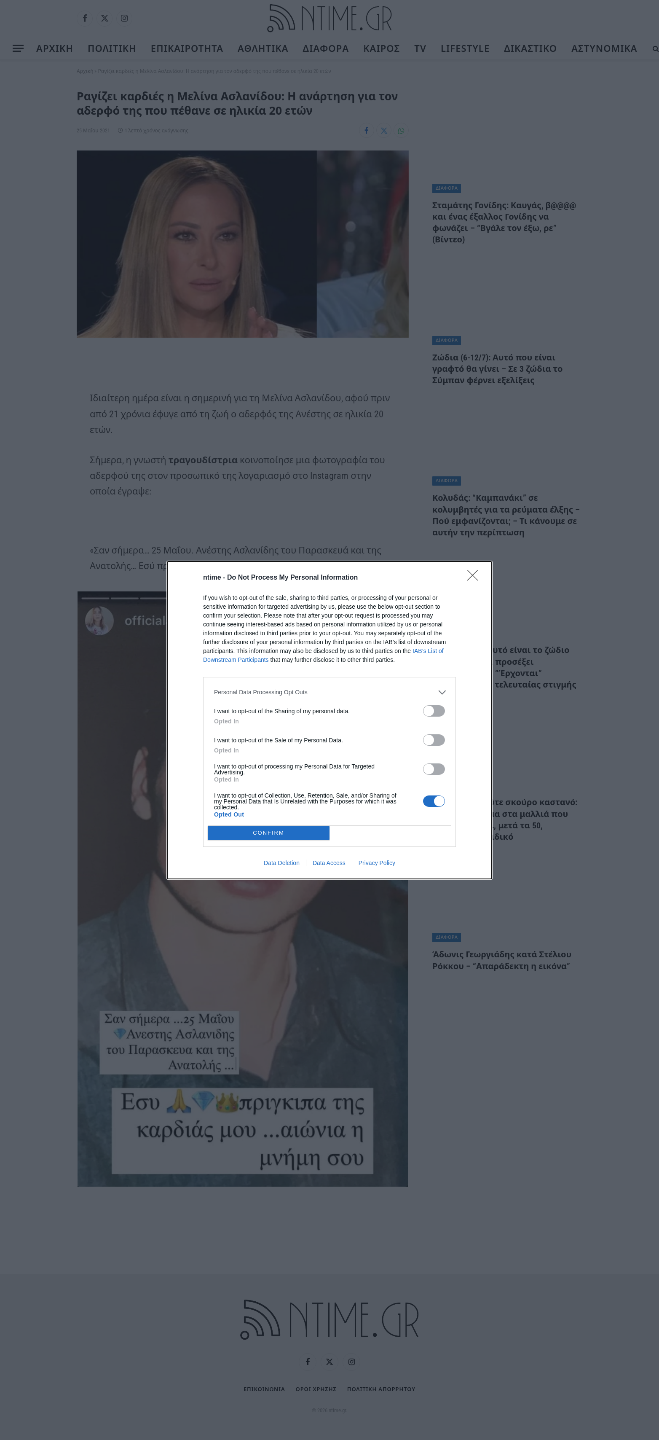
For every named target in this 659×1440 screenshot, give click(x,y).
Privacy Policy (377, 863)
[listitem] (329, 692)
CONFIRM (268, 833)
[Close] (475, 578)
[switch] (434, 711)
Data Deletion (282, 863)
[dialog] (329, 720)
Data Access (329, 863)
